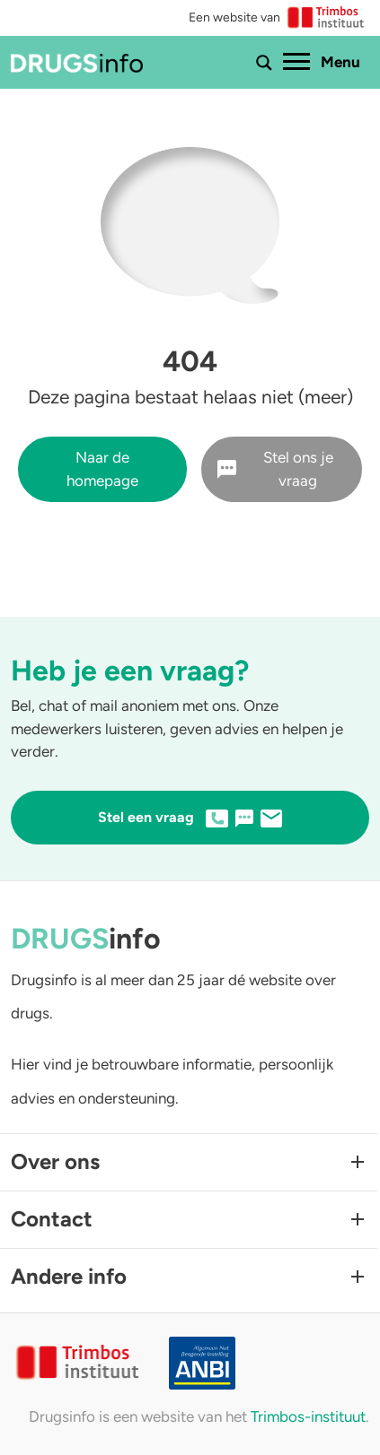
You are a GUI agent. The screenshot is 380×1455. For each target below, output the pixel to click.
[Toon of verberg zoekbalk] (264, 63)
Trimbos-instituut (308, 1416)
